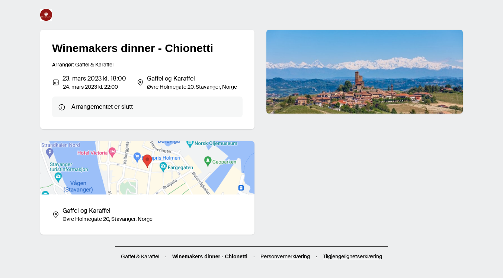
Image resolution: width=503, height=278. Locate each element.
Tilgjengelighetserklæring (352, 256)
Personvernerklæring (285, 256)
